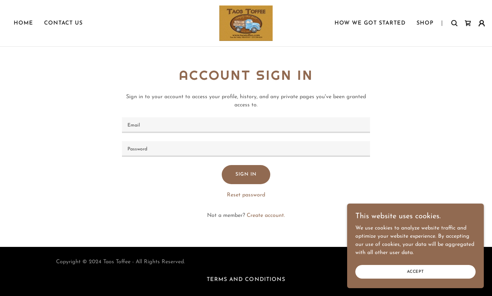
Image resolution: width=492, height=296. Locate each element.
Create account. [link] (266, 215)
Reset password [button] (246, 195)
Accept (415, 271)
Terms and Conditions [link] (246, 279)
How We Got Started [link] (370, 23)
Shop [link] (425, 23)
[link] (246, 23)
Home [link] (23, 23)
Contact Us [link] (63, 23)
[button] (482, 23)
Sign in (245, 174)
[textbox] (246, 125)
